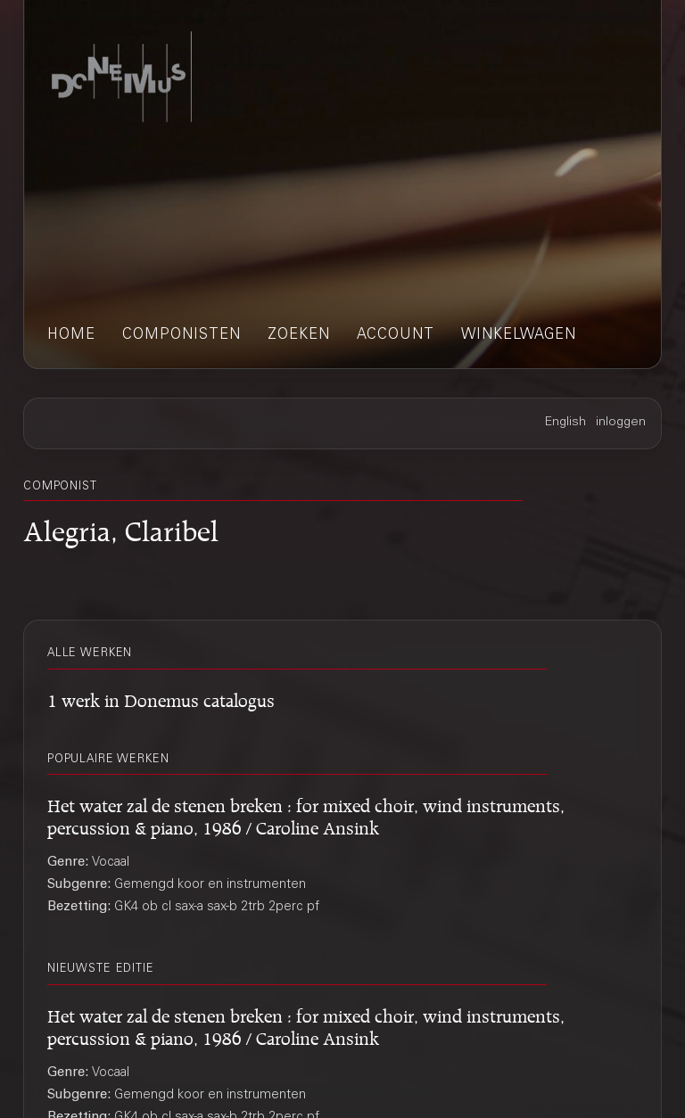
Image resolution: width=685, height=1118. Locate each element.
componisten (181, 335)
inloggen (621, 422)
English (565, 422)
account (395, 335)
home (71, 335)
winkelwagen (518, 335)
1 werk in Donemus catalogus (161, 698)
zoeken (299, 335)
